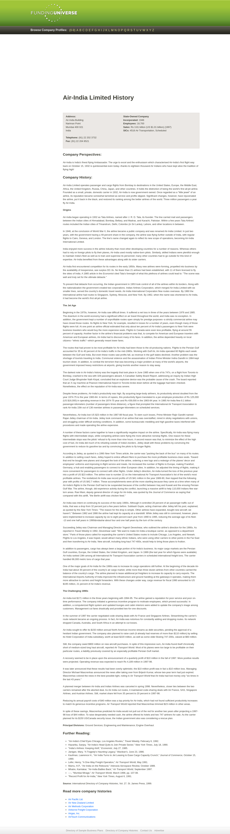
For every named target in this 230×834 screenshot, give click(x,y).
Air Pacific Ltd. (75, 799)
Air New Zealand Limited (81, 802)
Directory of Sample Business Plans (84, 830)
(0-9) (72, 30)
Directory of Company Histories (121, 830)
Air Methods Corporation (81, 806)
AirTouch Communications (81, 816)
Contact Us (146, 830)
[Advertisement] (131, 66)
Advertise (159, 830)
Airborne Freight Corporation (83, 809)
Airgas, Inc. (74, 813)
